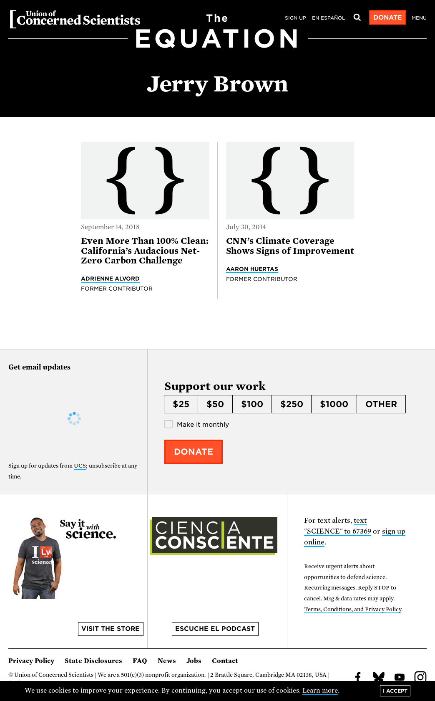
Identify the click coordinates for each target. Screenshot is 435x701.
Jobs (193, 661)
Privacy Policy (31, 661)
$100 (252, 404)
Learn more (320, 690)
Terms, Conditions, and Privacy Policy (352, 609)
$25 (181, 404)
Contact (225, 661)
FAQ (140, 661)
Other (381, 404)
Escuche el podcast (215, 629)
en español (328, 18)
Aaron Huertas (252, 269)
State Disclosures (93, 661)
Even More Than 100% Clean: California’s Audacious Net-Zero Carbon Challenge (145, 251)
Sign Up (295, 18)
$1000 (334, 404)
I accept (395, 691)
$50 (215, 404)
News (167, 661)
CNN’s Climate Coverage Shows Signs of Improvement (290, 246)
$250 (291, 404)
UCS (80, 466)
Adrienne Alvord (110, 278)
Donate (387, 17)
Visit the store (110, 629)
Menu (419, 18)
